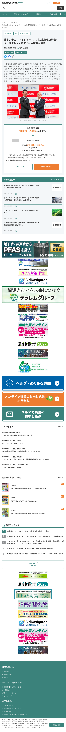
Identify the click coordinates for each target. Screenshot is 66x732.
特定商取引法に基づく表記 (11, 687)
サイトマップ (7, 696)
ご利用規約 (6, 690)
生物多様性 (8, 33)
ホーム (4, 22)
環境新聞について (8, 671)
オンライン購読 (7, 705)
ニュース (12, 22)
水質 (16, 33)
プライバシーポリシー (10, 693)
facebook (9, 56)
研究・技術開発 (24, 33)
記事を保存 (10, 52)
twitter (5, 56)
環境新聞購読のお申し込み (11, 708)
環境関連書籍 (7, 711)
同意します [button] (57, 725)
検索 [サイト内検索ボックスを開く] (60, 8)
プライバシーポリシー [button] (34, 727)
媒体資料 (5, 677)
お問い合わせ (7, 674)
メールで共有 (22, 52)
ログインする (20, 166)
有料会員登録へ (46, 166)
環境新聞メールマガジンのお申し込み (15, 714)
